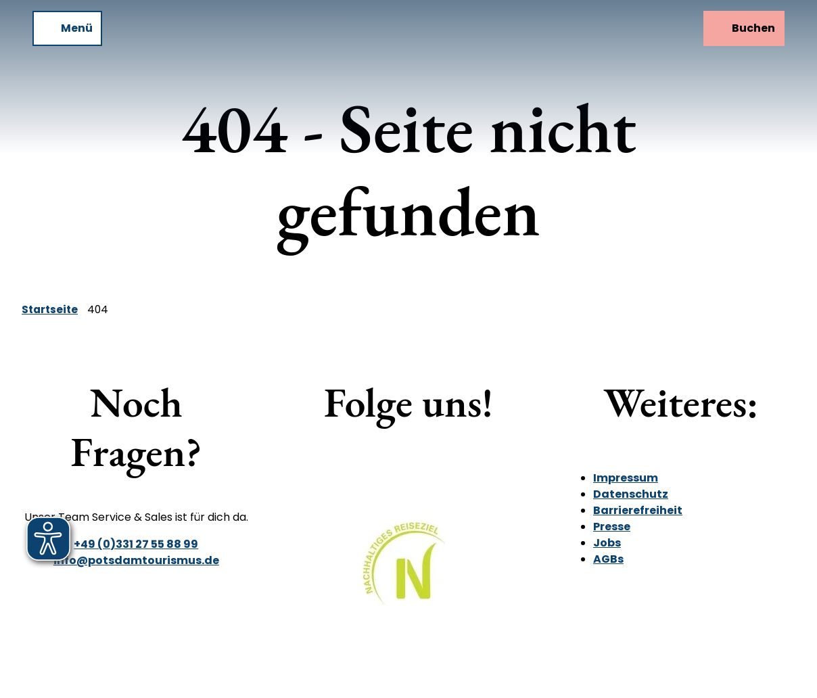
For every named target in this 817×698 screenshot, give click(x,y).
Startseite (50, 309)
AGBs (608, 559)
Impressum (625, 478)
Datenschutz (630, 494)
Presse (611, 526)
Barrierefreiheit (637, 510)
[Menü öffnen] (67, 28)
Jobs (607, 543)
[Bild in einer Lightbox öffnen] (408, 573)
